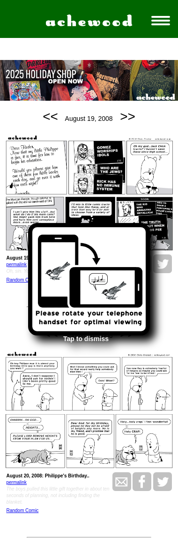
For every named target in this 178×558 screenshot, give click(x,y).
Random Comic (22, 280)
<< (50, 116)
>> (127, 116)
